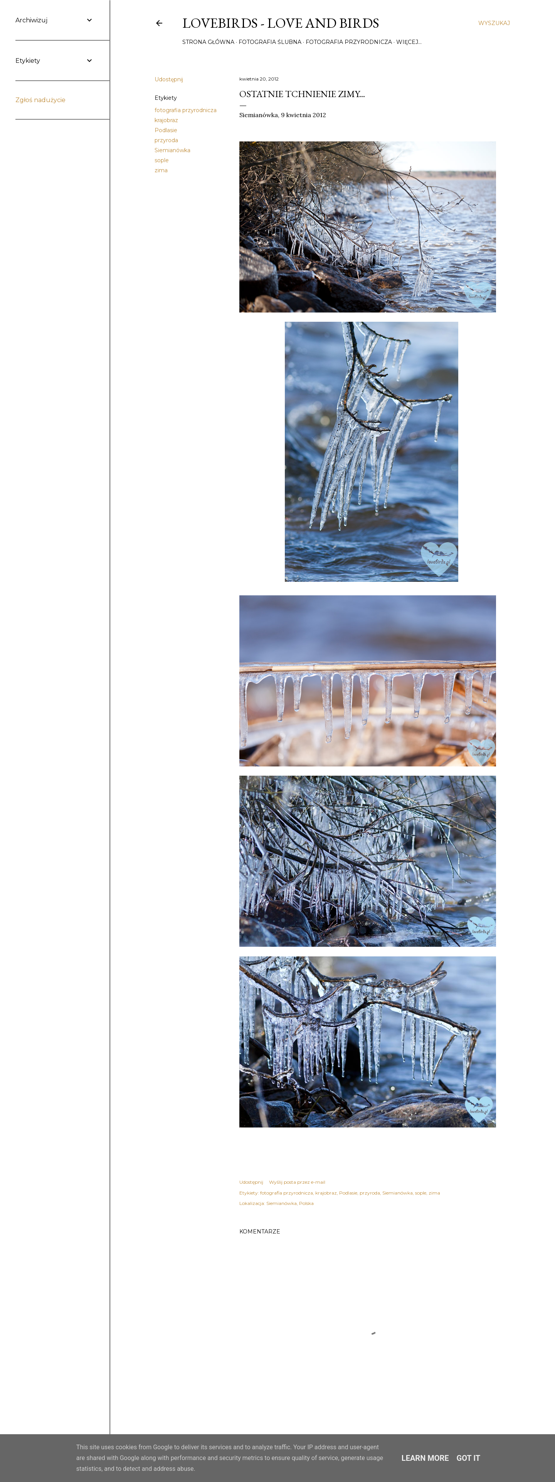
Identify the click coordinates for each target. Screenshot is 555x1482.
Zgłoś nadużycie (40, 100)
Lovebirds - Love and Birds (280, 23)
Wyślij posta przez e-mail (297, 1182)
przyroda (166, 140)
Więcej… (409, 42)
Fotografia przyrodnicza (349, 42)
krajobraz (166, 120)
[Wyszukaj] (494, 23)
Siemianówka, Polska (290, 1203)
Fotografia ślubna (270, 42)
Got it (469, 1458)
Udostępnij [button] (169, 79)
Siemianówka (172, 150)
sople (162, 160)
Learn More (425, 1458)
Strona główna (208, 42)
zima (161, 170)
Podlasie (166, 130)
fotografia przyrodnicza (186, 110)
